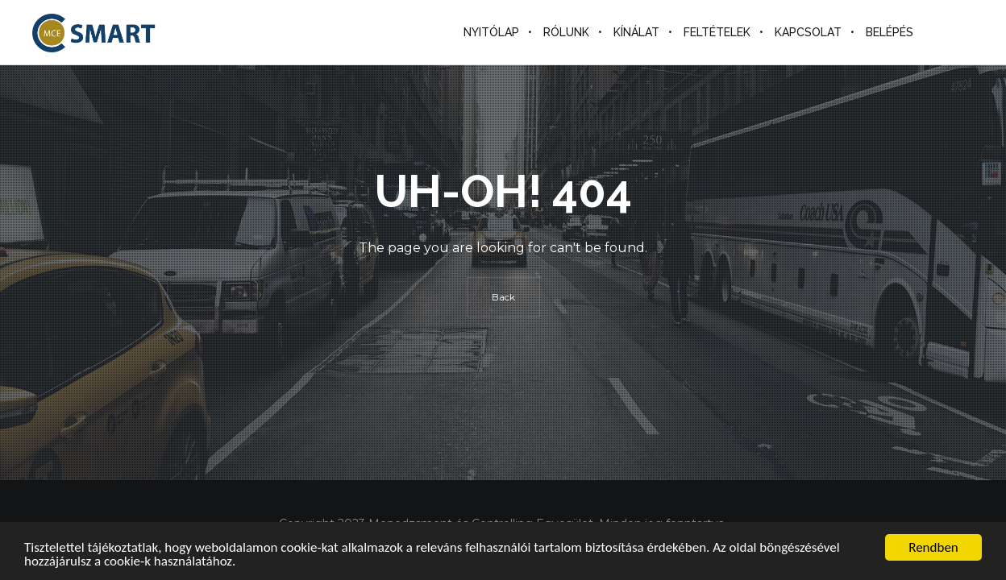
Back (503, 297)
